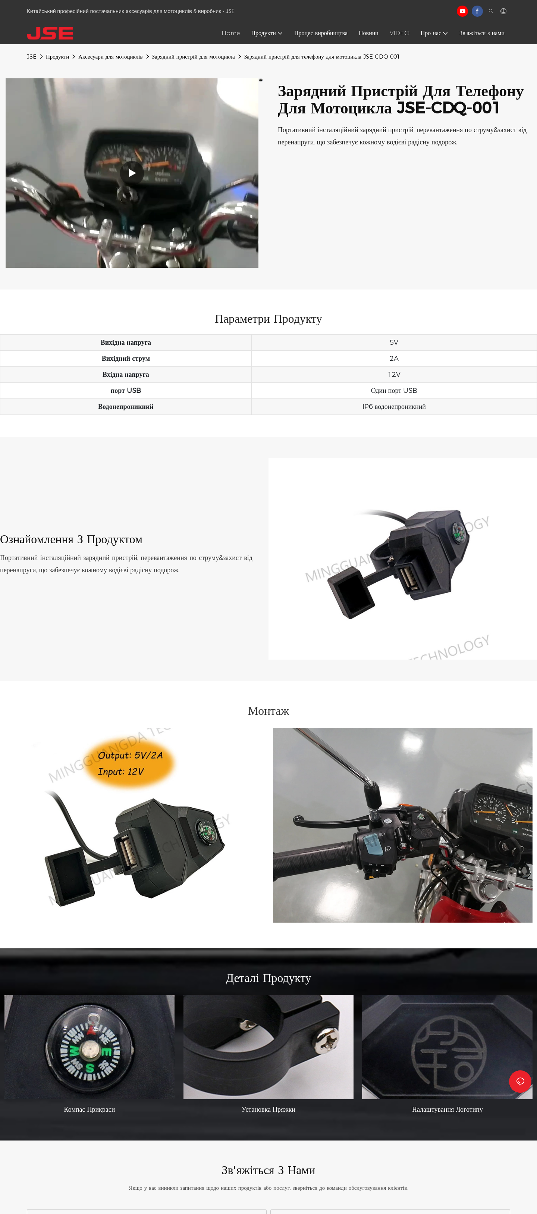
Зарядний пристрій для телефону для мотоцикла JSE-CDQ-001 (322, 56)
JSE (32, 56)
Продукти (57, 56)
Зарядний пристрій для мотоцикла (193, 56)
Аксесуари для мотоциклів (110, 56)
